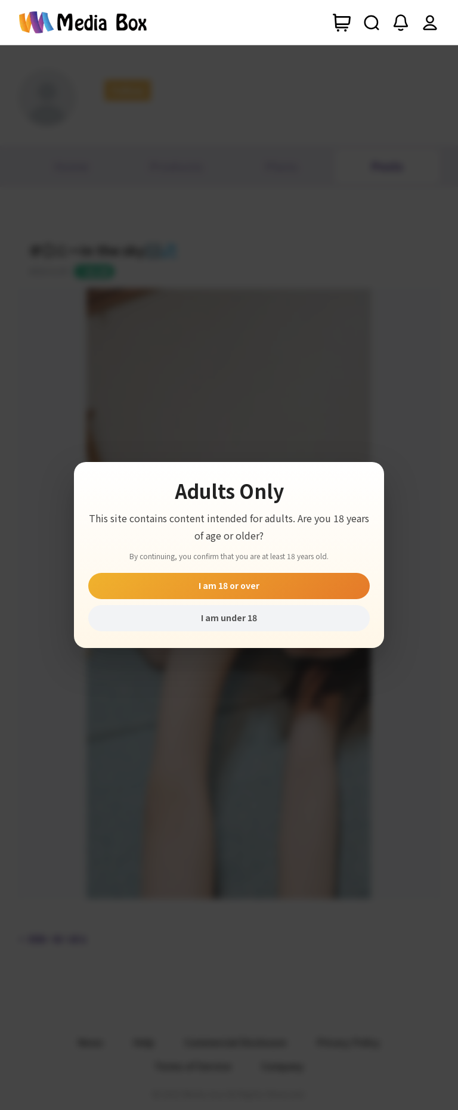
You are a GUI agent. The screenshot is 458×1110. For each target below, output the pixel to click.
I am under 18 (229, 618)
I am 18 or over (229, 585)
